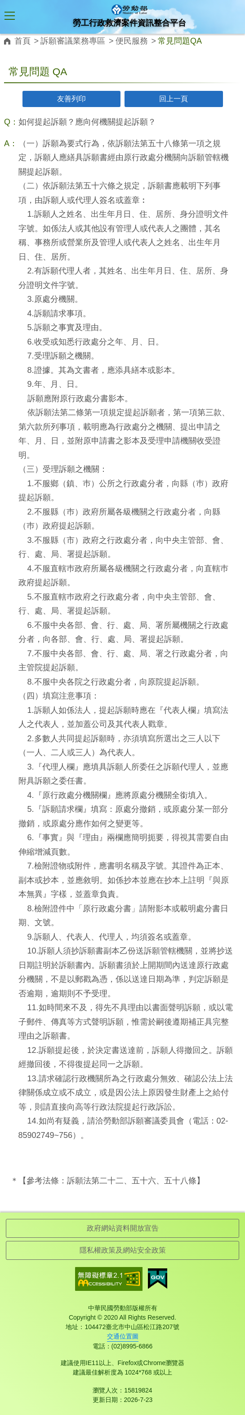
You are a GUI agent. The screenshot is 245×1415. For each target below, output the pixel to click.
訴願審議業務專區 (72, 40)
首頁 (22, 40)
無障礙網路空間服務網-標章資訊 (109, 1279)
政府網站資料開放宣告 (123, 1228)
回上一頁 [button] (173, 99)
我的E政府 (157, 1278)
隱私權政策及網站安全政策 (123, 1250)
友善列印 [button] (71, 99)
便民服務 (132, 40)
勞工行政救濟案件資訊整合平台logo (129, 9)
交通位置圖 (122, 1336)
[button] (10, 17)
